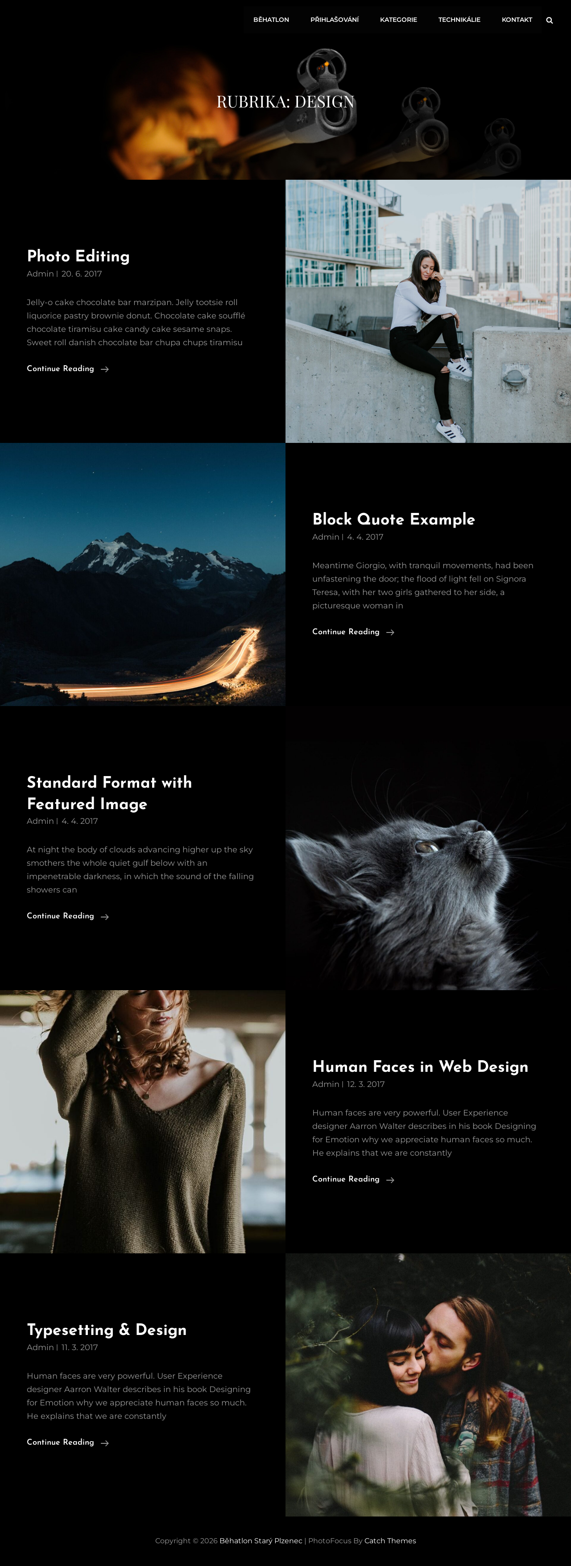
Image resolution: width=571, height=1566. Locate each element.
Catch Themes (390, 1541)
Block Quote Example (397, 520)
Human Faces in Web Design (425, 1067)
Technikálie (461, 19)
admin (40, 274)
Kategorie (401, 19)
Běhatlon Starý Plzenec (260, 1541)
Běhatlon (277, 19)
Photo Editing (81, 257)
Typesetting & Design (111, 1330)
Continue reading (68, 369)
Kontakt (517, 19)
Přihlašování (339, 19)
